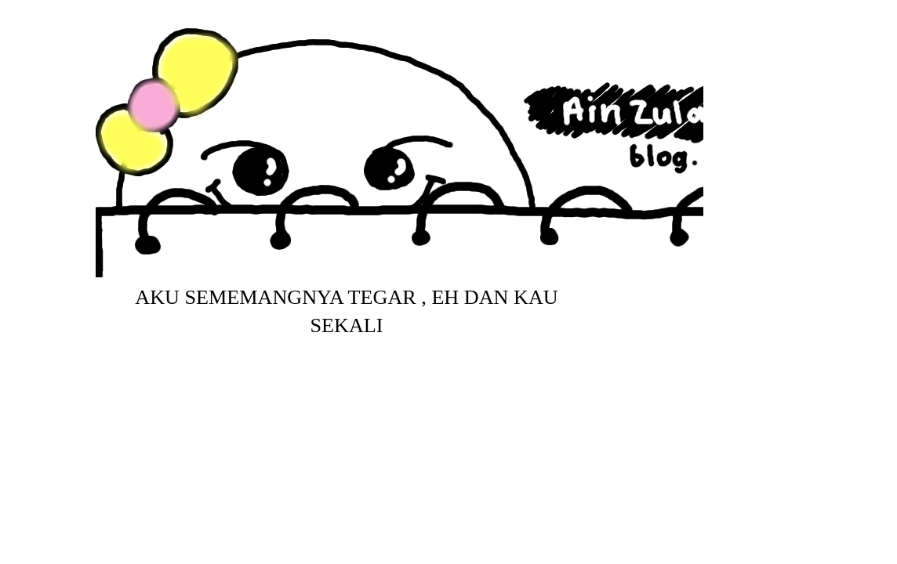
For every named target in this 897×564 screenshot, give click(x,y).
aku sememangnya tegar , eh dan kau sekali (346, 312)
